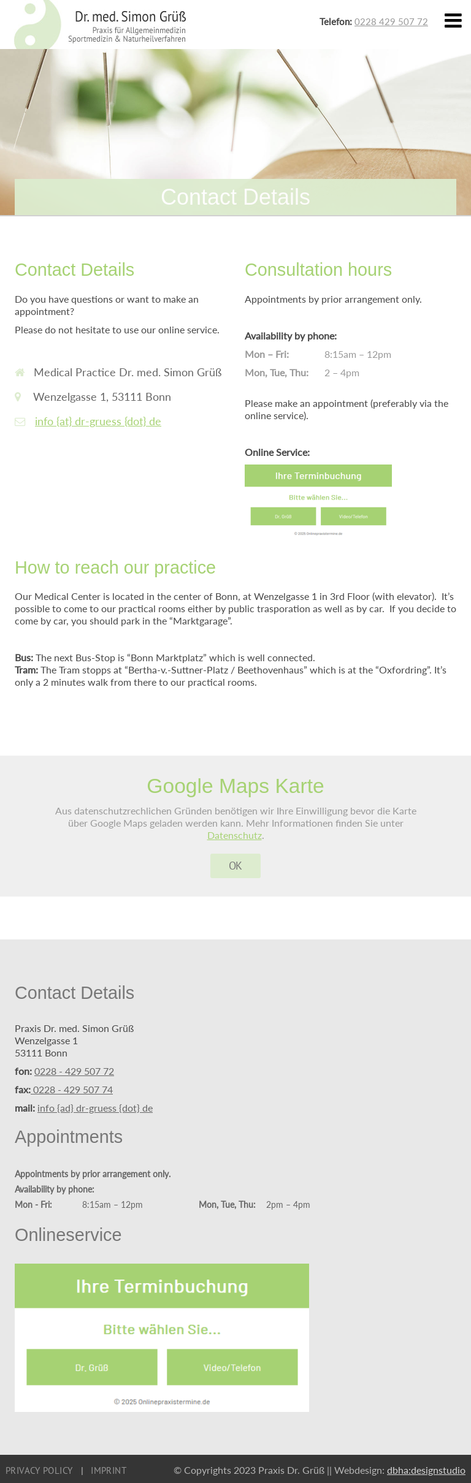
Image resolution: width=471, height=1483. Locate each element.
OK (235, 866)
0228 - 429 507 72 (74, 1071)
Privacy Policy (39, 1470)
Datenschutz (234, 835)
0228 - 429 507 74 (72, 1089)
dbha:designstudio (426, 1470)
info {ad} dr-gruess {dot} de (95, 1107)
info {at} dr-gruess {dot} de (98, 421)
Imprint (108, 1470)
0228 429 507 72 (391, 21)
